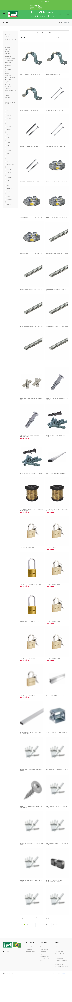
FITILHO (7, 97)
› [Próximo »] (60, 950)
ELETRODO (8, 65)
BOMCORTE (9, 177)
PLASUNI (9, 126)
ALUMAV (9, 129)
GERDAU (9, 115)
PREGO (7, 67)
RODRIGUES (9, 169)
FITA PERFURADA (9, 93)
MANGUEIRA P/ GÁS (10, 90)
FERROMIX (9, 199)
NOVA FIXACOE (10, 164)
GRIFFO (8, 158)
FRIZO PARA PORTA (10, 77)
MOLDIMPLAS (10, 123)
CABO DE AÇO (9, 49)
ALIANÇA (9, 148)
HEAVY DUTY (10, 166)
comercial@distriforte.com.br (62, 979)
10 (53, 950)
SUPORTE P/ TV (9, 95)
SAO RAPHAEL (10, 140)
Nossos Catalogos (44, 975)
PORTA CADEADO (10, 100)
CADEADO (8, 62)
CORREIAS (8, 56)
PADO (8, 131)
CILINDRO (8, 53)
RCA (8, 145)
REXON (8, 142)
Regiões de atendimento (45, 979)
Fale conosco (43, 977)
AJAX (8, 183)
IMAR (8, 153)
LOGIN (58, 1)
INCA (8, 110)
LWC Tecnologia (65, 999)
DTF (8, 193)
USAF (8, 185)
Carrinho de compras (30, 979)
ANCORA (9, 113)
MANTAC (9, 172)
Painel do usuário (29, 972)
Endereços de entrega (30, 977)
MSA (8, 180)
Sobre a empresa (43, 972)
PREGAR (8, 196)
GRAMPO (7, 47)
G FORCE (9, 174)
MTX (8, 137)
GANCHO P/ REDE (10, 58)
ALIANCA (9, 150)
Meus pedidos (29, 975)
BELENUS (9, 118)
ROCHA (8, 161)
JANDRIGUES (10, 188)
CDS (8, 201)
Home (60, 22)
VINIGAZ (9, 156)
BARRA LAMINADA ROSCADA (10, 103)
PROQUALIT (9, 191)
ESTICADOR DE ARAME (9, 80)
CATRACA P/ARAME (10, 39)
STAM (8, 121)
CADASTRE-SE (65, 1)
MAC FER (9, 204)
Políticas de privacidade (45, 982)
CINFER (8, 134)
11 (57, 950)
